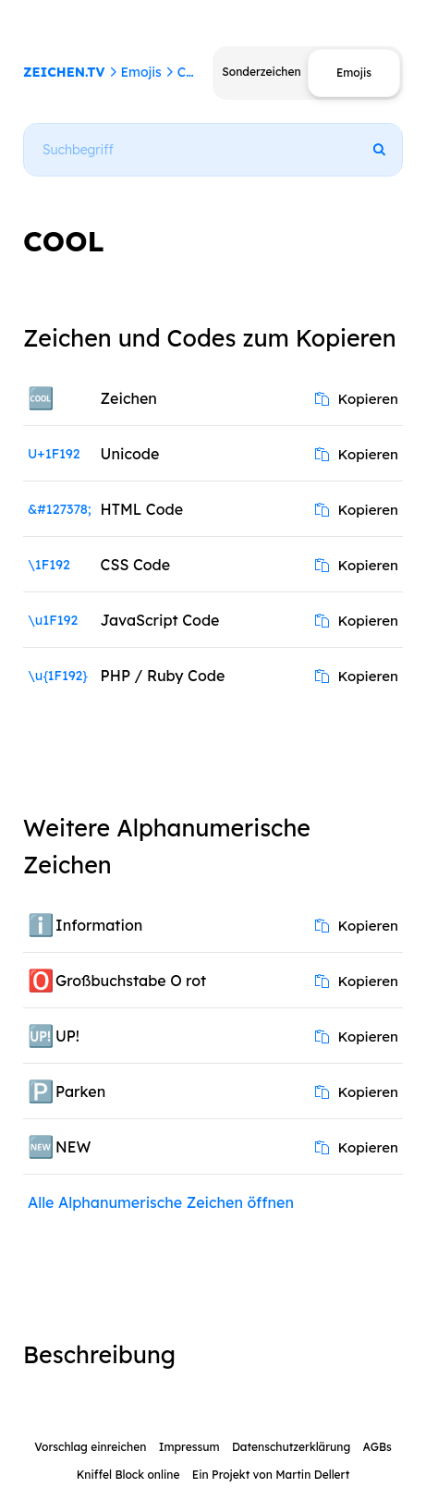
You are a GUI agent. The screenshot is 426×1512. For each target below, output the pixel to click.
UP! (67, 1036)
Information (98, 925)
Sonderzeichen (261, 72)
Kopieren (356, 399)
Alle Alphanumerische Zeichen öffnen (161, 1202)
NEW (73, 1147)
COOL (195, 72)
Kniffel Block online (128, 1475)
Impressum (189, 1447)
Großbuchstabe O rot (130, 980)
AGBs (377, 1447)
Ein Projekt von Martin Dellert (270, 1475)
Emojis (140, 72)
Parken (80, 1091)
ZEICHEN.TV (64, 72)
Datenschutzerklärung (291, 1447)
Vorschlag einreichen (90, 1447)
